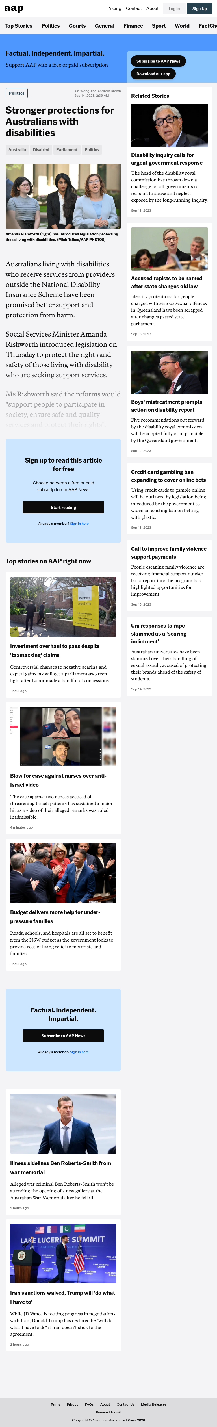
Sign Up (199, 8)
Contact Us (125, 1404)
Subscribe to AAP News (158, 61)
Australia (17, 149)
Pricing (114, 8)
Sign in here (79, 524)
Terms (55, 1404)
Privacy (72, 1404)
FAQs (89, 1404)
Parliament (67, 149)
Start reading (63, 507)
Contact (134, 8)
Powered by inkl (108, 1412)
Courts (77, 25)
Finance (133, 25)
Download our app (153, 74)
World (182, 25)
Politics (51, 25)
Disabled (41, 149)
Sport (159, 25)
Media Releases (153, 1404)
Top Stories (18, 25)
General (104, 25)
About (152, 8)
